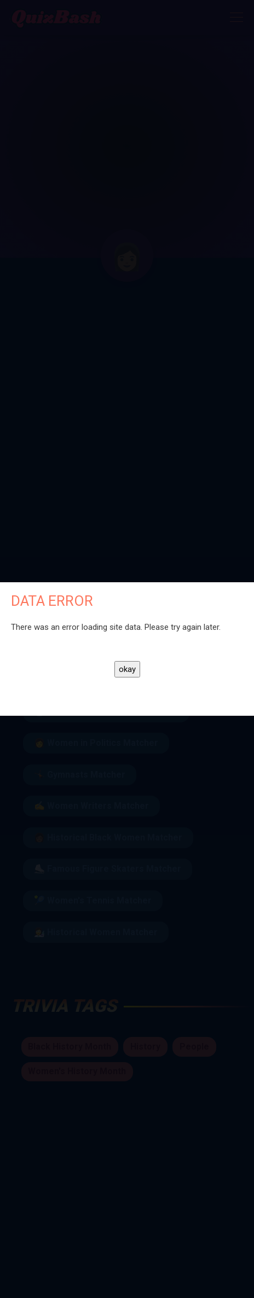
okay (127, 669)
